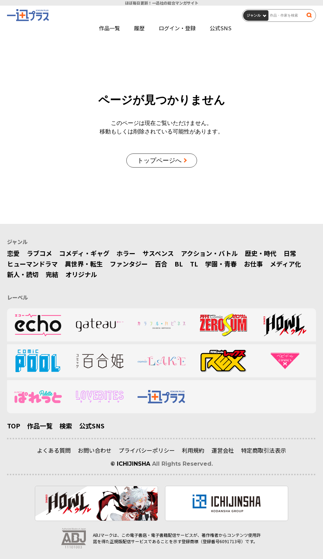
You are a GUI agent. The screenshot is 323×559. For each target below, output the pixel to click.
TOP (13, 425)
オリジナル (81, 274)
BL (179, 263)
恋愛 (13, 253)
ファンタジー (129, 263)
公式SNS (221, 28)
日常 (290, 253)
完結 (52, 274)
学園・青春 (221, 263)
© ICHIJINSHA (130, 463)
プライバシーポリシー (147, 450)
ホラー (125, 253)
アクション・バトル (209, 253)
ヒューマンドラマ (32, 263)
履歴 (139, 28)
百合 (161, 263)
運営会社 (222, 450)
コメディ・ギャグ (84, 253)
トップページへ (159, 160)
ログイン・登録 (177, 28)
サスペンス (158, 253)
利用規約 (193, 450)
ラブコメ (39, 253)
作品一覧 (109, 28)
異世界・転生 (84, 263)
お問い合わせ (95, 450)
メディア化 (285, 263)
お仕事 (253, 263)
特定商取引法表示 (263, 450)
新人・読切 (23, 274)
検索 (65, 425)
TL (194, 263)
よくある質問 (54, 450)
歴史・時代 (261, 253)
